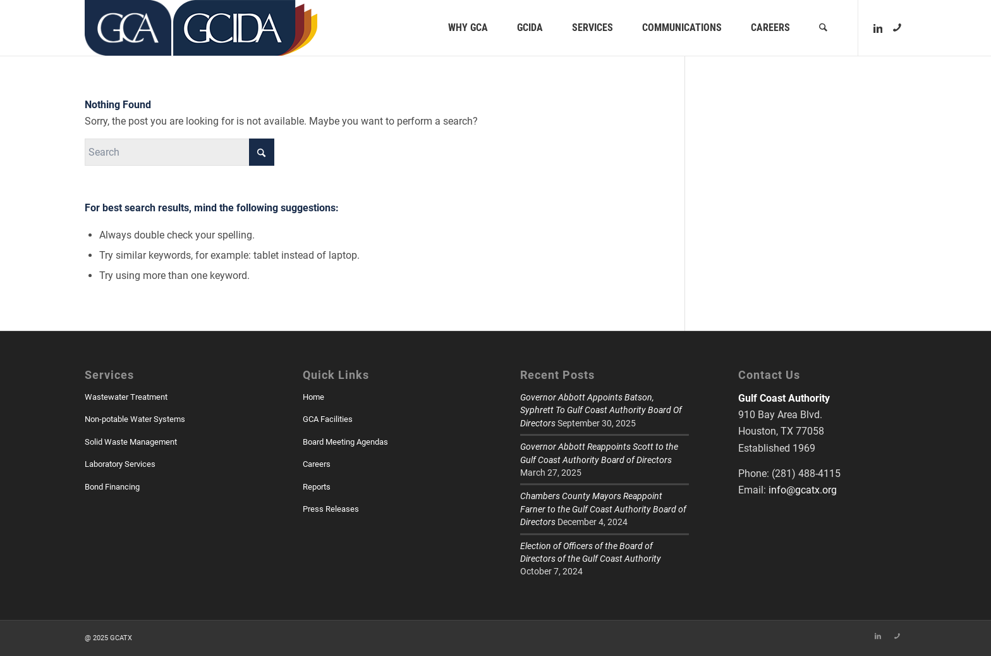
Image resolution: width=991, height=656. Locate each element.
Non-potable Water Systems (135, 419)
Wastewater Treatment (126, 397)
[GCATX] (128, 28)
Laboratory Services (120, 464)
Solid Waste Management (131, 442)
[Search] (824, 28)
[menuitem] (468, 28)
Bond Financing (112, 487)
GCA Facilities (328, 419)
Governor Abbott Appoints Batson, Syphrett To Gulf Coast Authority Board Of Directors (601, 410)
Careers (317, 464)
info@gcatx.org (803, 490)
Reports (317, 487)
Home (313, 397)
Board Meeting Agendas (345, 442)
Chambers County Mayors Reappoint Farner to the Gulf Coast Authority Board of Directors (603, 509)
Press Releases (331, 509)
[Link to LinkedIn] (877, 27)
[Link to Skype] (896, 27)
